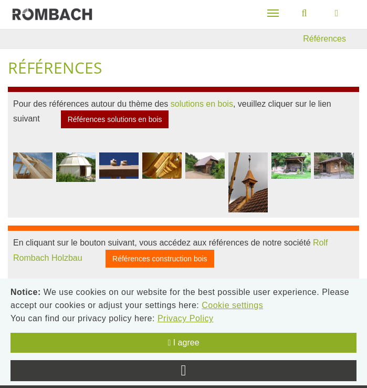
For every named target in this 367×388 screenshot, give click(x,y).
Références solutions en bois (115, 119)
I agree (183, 342)
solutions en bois (202, 103)
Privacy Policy (186, 318)
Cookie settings (232, 305)
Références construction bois (159, 258)
